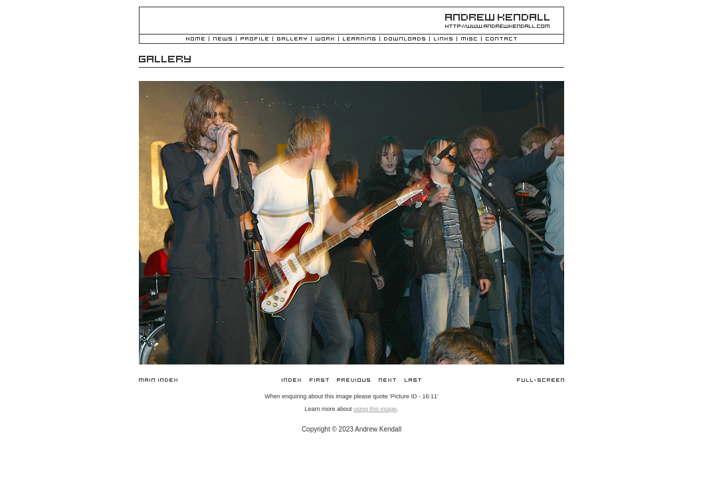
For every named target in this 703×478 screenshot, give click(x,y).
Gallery (292, 39)
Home (195, 39)
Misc (469, 39)
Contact (501, 39)
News (222, 39)
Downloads (404, 39)
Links (443, 39)
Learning (359, 39)
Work (325, 39)
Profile (254, 39)
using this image (375, 409)
